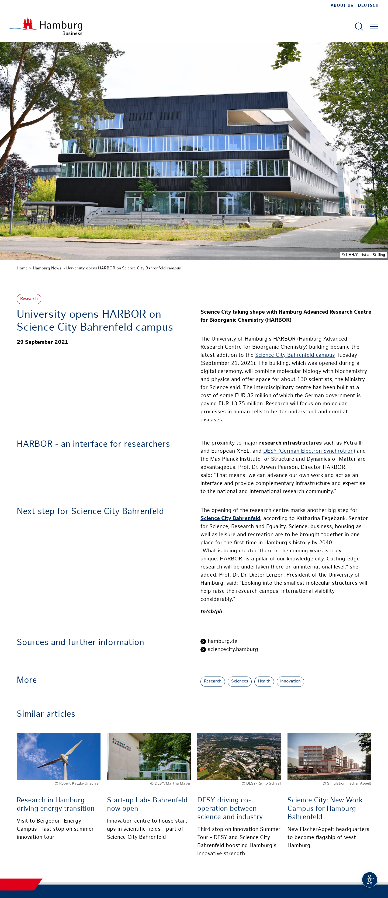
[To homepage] (45, 26)
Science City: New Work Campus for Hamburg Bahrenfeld (325, 809)
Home (22, 268)
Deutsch (368, 6)
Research (29, 299)
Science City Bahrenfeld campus (295, 355)
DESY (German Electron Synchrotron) (309, 451)
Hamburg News (47, 268)
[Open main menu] (374, 26)
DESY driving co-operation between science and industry (230, 809)
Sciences (239, 681)
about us (342, 6)
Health (264, 681)
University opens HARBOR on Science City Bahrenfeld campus (123, 268)
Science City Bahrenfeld (230, 518)
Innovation (290, 681)
